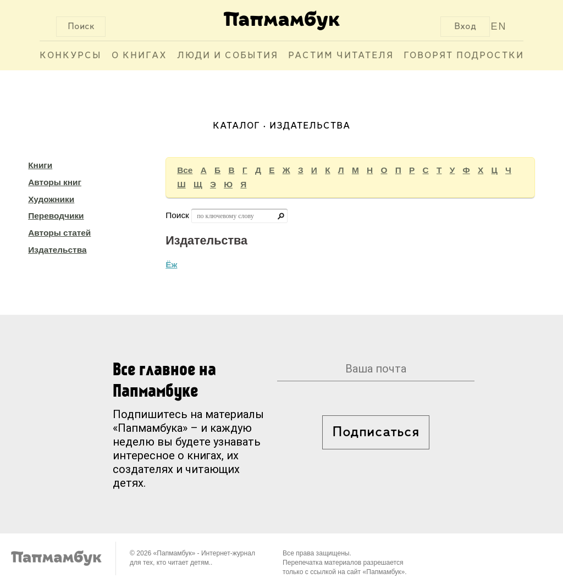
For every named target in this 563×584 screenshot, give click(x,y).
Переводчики (56, 215)
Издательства (57, 249)
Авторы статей (59, 232)
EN (499, 26)
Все (184, 170)
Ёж (171, 264)
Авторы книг (54, 182)
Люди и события (227, 56)
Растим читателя (341, 56)
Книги (40, 165)
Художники (51, 199)
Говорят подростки (464, 56)
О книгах (139, 56)
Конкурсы (71, 56)
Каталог (236, 126)
